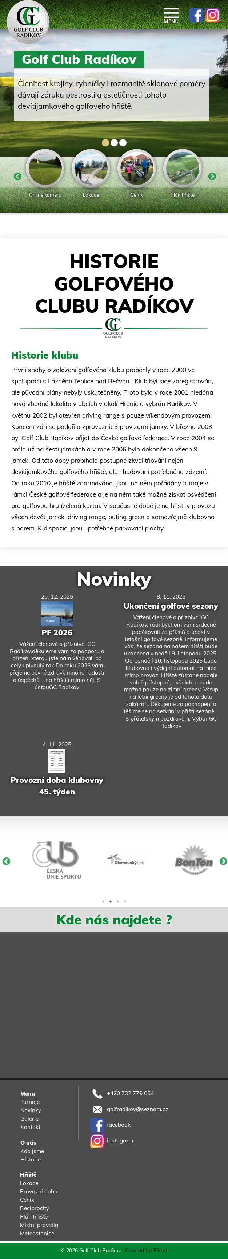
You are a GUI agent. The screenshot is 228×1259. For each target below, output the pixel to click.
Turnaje (30, 1102)
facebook (110, 1124)
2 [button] (110, 901)
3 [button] (117, 901)
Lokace (29, 1183)
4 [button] (125, 901)
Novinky (114, 579)
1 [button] (103, 901)
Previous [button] (16, 176)
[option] (45, 174)
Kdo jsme (32, 1151)
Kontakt (30, 1127)
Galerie (29, 1118)
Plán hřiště (34, 1216)
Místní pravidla (39, 1224)
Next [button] (211, 176)
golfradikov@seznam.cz (129, 1109)
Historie (30, 1159)
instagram (111, 1140)
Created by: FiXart (146, 1251)
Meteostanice (37, 1233)
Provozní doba (38, 1191)
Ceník (27, 1199)
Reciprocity (34, 1208)
